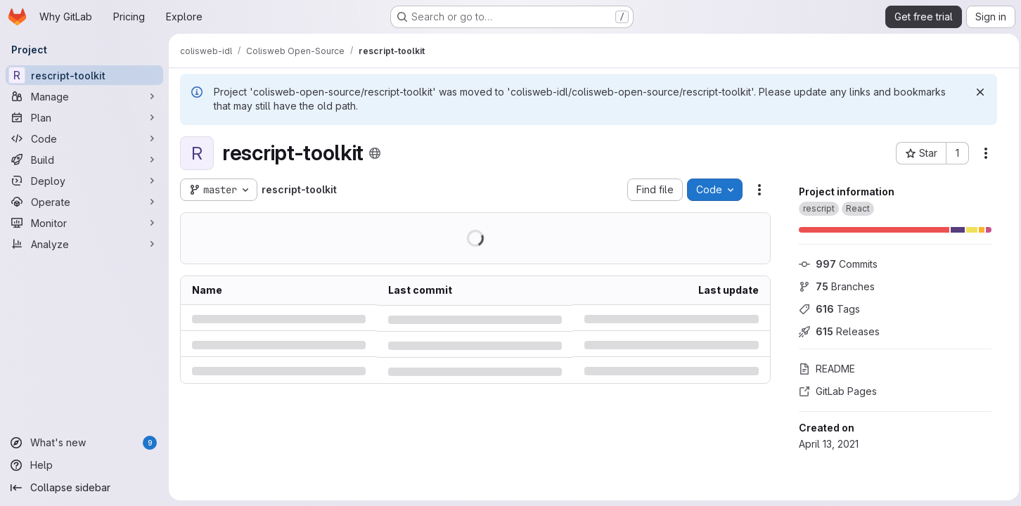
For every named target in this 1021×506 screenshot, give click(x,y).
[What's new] (84, 443)
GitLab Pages (834, 391)
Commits (834, 264)
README (823, 369)
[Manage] (84, 96)
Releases (835, 331)
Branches (833, 286)
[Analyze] (84, 244)
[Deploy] (84, 180)
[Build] (84, 159)
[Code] (84, 138)
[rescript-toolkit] (84, 75)
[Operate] (84, 202)
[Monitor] (84, 223)
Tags (825, 309)
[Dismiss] (976, 92)
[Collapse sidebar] (84, 488)
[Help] (84, 465)
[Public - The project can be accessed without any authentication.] (374, 153)
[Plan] (84, 117)
